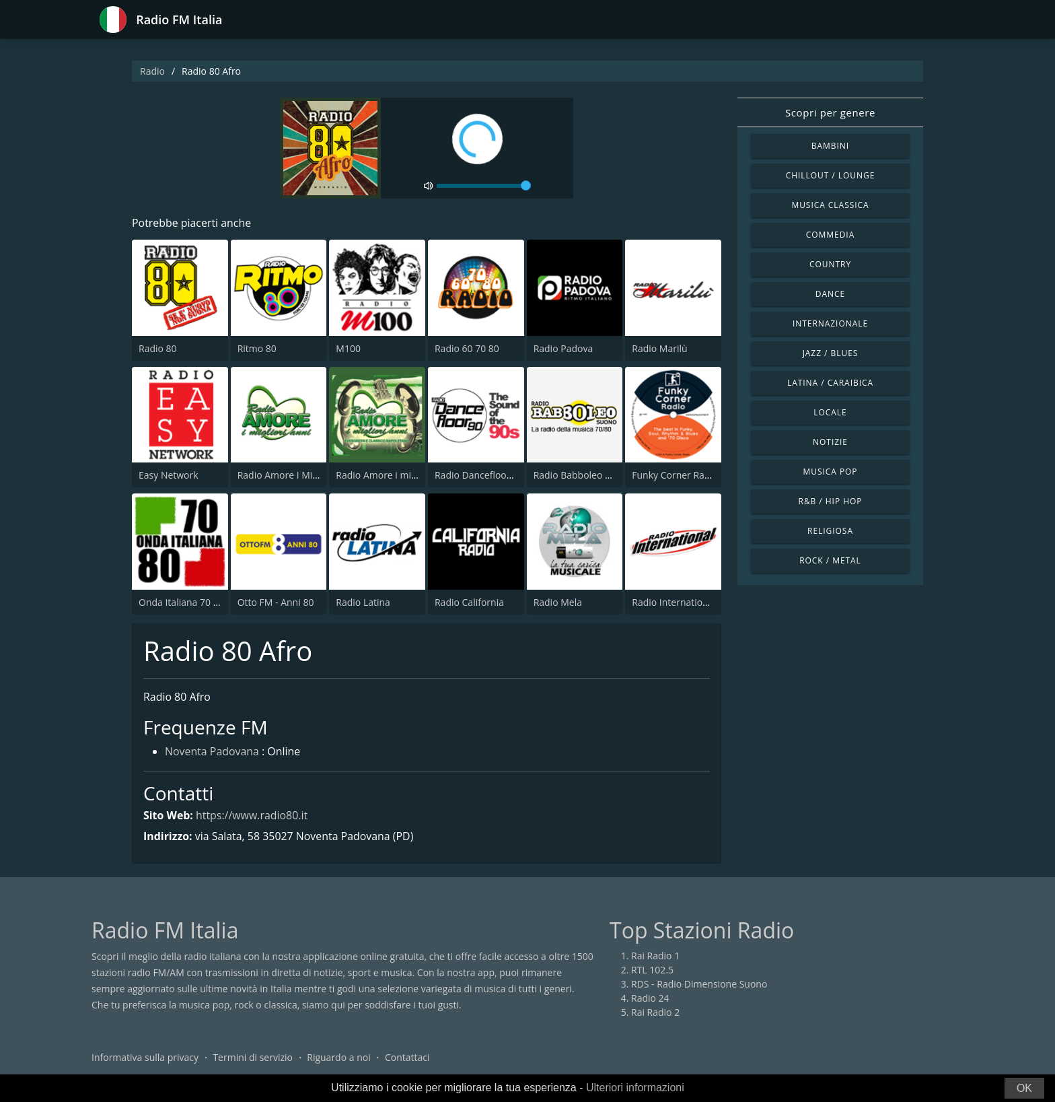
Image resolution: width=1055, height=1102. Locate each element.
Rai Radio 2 (655, 1012)
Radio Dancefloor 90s (481, 475)
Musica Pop (830, 471)
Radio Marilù (659, 348)
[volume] (484, 186)
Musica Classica (830, 205)
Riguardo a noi (338, 1058)
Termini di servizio (253, 1058)
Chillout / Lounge (830, 175)
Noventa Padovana (212, 752)
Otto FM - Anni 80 (276, 602)
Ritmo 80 (257, 348)
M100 (348, 348)
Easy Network (168, 475)
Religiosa (830, 531)
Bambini (830, 145)
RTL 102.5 (652, 970)
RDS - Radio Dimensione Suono (699, 984)
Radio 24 (650, 998)
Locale (829, 412)
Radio (152, 71)
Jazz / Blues (831, 353)
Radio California (469, 602)
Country (830, 264)
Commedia (830, 234)
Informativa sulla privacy (145, 1058)
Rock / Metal (830, 560)
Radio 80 (158, 348)
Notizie (830, 442)
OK (1024, 1088)
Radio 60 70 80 (467, 348)
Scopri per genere (830, 112)
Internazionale (830, 323)
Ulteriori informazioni (635, 1087)
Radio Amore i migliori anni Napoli (410, 475)
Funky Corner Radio (675, 475)
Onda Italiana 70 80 (181, 602)
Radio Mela (558, 602)
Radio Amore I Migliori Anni (297, 475)
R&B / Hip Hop (831, 501)
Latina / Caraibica (830, 382)
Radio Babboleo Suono (583, 475)
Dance (830, 294)
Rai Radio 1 (655, 956)
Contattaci (407, 1058)
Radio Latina (363, 602)
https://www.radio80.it (252, 815)
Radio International (674, 602)
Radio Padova (563, 348)
